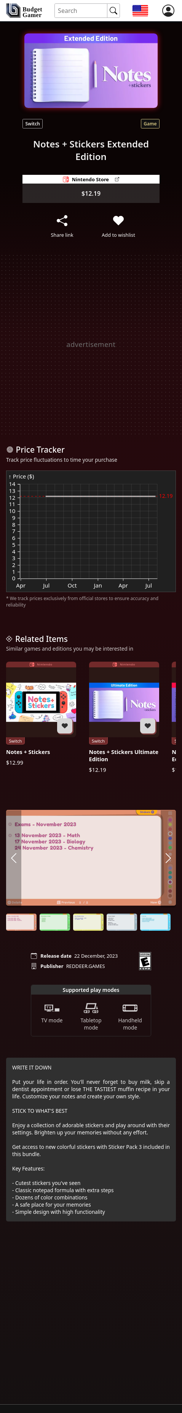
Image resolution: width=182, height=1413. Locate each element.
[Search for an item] (81, 11)
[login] (168, 10)
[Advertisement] (91, 344)
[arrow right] (168, 858)
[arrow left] (13, 858)
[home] (24, 10)
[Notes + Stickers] (41, 714)
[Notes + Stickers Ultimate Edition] (124, 718)
